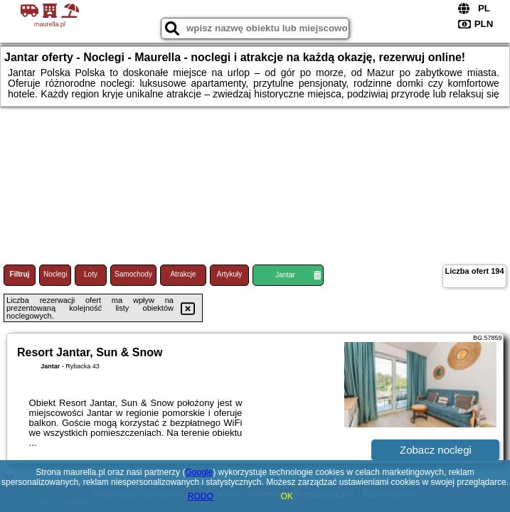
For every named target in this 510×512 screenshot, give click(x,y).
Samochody (133, 274)
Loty (90, 274)
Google (199, 472)
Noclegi (55, 274)
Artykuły (230, 274)
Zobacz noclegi (436, 450)
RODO (200, 496)
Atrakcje (183, 274)
